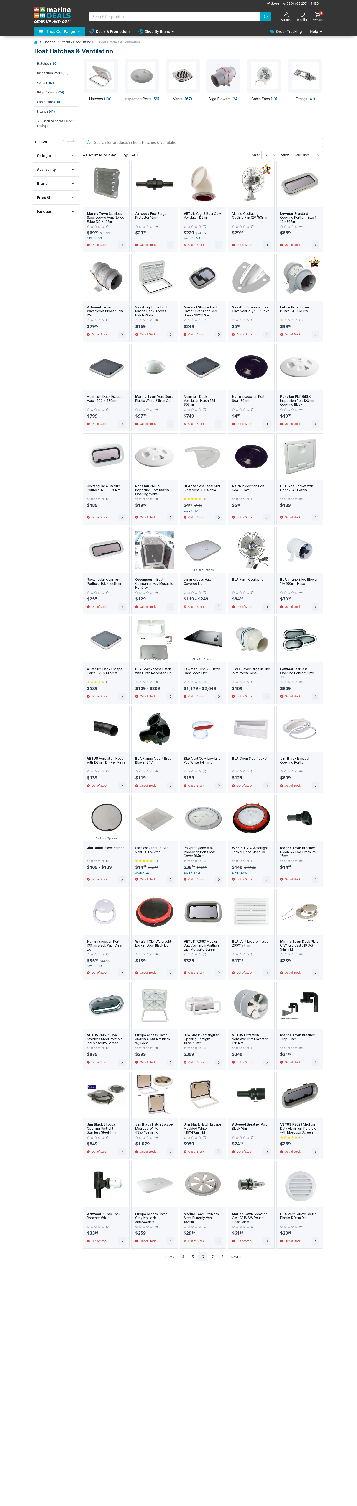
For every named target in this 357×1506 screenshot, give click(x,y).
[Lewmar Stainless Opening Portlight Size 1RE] (300, 639)
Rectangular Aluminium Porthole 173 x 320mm (103, 488)
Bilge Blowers (50, 92)
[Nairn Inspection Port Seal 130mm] (251, 367)
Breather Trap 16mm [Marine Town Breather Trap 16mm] (297, 1037)
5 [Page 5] (193, 1256)
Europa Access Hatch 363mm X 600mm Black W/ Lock (152, 1039)
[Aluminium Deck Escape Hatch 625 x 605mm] (106, 639)
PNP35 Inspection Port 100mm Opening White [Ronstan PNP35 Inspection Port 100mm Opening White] (152, 490)
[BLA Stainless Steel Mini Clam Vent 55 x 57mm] (203, 457)
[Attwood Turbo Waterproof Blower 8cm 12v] (106, 277)
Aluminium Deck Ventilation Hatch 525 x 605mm (201, 400)
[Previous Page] (168, 1256)
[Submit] (265, 16)
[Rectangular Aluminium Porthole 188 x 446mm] (106, 550)
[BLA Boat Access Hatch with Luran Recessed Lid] (155, 639)
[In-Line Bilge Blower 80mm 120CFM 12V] (300, 277)
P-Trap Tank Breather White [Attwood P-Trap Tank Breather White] (103, 1216)
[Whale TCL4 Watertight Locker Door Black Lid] (155, 912)
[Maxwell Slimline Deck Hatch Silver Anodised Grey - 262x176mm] (203, 277)
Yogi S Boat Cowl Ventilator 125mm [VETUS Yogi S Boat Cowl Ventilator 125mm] (203, 216)
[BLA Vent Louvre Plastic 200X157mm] (251, 912)
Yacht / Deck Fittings (77, 42)
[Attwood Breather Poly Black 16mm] (251, 1095)
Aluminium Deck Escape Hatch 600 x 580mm (104, 399)
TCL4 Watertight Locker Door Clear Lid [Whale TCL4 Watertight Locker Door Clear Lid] (250, 850)
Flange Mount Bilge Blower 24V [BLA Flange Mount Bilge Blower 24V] (153, 761)
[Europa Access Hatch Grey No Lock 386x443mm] (155, 1184)
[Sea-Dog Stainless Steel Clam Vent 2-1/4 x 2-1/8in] (251, 277)
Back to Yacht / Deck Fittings (55, 123)
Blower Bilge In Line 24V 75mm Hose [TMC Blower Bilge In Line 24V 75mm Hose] (251, 671)
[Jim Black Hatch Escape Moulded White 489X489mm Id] (155, 1095)
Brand (42, 183)
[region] (55, 179)
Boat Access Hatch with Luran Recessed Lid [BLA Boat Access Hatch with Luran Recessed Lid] (153, 671)
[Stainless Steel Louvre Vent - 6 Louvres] (155, 818)
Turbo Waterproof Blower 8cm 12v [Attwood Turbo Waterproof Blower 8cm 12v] (105, 311)
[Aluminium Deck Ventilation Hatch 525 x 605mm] (203, 367)
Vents (45, 82)
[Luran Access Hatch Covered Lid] (203, 550)
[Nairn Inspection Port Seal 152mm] (251, 457)
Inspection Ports (52, 73)
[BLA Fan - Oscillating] (251, 550)
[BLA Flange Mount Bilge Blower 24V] (155, 729)
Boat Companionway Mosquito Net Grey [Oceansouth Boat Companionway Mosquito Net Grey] (154, 583)
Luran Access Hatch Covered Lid (198, 581)
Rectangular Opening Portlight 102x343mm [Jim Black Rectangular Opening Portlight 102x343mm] (201, 1039)
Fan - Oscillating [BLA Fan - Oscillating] (247, 579)
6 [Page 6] (203, 1256)
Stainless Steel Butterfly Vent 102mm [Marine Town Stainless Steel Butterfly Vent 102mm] (201, 1218)
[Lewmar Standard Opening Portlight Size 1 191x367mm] (300, 184)
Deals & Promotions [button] (109, 31)
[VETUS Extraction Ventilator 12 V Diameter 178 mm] (251, 1005)
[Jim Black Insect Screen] (106, 818)
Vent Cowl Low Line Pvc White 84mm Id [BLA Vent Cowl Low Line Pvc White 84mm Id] (202, 761)
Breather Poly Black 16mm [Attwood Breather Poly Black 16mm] (250, 1126)
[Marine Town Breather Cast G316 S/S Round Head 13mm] (251, 1184)
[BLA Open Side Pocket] (251, 729)
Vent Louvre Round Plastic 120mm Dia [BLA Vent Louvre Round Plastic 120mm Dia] (298, 1216)
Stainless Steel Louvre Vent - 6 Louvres (151, 850)
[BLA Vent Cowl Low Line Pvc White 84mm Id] (203, 729)
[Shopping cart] (318, 16)
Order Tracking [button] (286, 31)
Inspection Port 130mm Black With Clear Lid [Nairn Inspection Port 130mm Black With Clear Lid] (104, 945)
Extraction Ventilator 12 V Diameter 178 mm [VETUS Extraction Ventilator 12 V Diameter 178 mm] (250, 1039)
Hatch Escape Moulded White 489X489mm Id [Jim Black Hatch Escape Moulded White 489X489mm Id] (154, 1128)
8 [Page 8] (222, 1256)
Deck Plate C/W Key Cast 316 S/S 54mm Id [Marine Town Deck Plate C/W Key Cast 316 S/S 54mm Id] (299, 945)
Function (44, 211)
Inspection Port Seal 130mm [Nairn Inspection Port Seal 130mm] (248, 399)
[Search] (203, 142)
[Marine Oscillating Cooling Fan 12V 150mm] (251, 184)
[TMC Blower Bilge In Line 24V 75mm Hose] (251, 639)
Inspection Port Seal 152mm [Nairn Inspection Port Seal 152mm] (248, 488)
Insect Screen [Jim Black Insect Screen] (106, 848)
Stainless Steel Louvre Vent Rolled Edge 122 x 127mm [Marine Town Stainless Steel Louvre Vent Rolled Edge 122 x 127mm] (105, 217)
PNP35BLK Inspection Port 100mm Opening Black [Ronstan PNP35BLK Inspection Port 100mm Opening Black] (297, 400)
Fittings (46, 111)
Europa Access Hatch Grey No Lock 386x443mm (151, 1218)
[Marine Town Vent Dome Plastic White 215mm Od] (155, 367)
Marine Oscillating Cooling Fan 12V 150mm (249, 216)
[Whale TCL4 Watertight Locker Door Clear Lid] (251, 818)
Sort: (285, 154)
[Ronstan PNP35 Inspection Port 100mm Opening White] (155, 457)
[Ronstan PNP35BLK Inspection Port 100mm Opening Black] (300, 367)
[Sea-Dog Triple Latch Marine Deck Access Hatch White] (155, 277)
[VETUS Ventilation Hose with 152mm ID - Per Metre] (106, 729)
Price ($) (44, 197)
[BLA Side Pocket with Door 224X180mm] (300, 457)
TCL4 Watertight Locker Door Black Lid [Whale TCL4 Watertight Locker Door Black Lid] (153, 943)
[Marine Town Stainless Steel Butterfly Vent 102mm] (203, 1184)
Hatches (47, 63)
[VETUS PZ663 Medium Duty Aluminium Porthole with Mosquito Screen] (203, 912)
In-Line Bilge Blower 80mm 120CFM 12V (295, 309)
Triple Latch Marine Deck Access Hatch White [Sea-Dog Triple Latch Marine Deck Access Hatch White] (151, 311)
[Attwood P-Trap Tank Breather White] (106, 1184)
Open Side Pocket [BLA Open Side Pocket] (249, 758)
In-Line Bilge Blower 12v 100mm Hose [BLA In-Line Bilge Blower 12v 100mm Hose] (299, 581)
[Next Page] (237, 1256)
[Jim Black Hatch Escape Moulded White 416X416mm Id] (203, 1095)
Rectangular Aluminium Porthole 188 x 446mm (104, 581)
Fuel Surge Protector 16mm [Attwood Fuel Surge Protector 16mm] (151, 216)
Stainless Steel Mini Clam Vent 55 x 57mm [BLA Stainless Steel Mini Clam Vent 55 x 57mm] (202, 488)
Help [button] (314, 31)
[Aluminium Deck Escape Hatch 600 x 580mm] (106, 367)
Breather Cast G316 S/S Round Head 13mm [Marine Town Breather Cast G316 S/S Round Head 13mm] (249, 1218)
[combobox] (180, 16)
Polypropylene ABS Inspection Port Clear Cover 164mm (199, 852)
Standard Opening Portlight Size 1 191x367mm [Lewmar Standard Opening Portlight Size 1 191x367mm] (298, 217)
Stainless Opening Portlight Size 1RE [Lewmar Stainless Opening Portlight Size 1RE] (297, 673)
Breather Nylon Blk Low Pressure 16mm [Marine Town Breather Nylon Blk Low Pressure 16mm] (298, 852)
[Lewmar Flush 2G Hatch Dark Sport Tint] (203, 639)
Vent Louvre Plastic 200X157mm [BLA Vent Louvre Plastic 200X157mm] (250, 943)
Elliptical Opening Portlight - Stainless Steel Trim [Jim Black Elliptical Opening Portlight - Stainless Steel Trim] (101, 1128)
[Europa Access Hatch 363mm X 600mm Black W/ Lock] (155, 1005)
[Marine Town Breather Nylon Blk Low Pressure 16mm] (300, 818)
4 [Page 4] (183, 1256)
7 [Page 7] (213, 1256)
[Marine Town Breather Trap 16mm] (300, 1005)
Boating (50, 42)
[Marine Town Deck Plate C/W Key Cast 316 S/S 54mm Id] (300, 912)
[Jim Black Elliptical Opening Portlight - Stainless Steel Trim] (106, 1095)
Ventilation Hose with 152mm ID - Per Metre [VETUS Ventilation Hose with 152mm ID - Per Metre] (106, 761)
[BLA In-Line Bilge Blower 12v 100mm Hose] (300, 550)
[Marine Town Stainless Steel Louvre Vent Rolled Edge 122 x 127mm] (106, 184)
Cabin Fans (48, 102)
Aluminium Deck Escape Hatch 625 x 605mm (104, 671)
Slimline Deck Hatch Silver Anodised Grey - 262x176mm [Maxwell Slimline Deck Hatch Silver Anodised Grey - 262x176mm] (201, 311)
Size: (256, 154)
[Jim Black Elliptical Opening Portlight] (300, 729)
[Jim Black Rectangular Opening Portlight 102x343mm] (203, 1005)
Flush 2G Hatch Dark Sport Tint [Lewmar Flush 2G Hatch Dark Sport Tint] (202, 671)
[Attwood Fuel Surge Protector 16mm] (155, 184)
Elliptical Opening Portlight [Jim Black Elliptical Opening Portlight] (294, 761)
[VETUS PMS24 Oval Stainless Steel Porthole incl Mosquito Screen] (106, 1005)
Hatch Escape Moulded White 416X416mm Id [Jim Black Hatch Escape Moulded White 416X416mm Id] (202, 1128)
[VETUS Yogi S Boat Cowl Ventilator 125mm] (203, 184)
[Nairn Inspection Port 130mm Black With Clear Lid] (106, 912)
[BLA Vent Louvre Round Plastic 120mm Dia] (300, 1184)
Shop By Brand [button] (154, 31)
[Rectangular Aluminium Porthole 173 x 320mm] (106, 457)
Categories (47, 155)
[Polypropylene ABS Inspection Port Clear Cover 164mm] (203, 818)
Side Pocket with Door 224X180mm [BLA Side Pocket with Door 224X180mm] (296, 488)
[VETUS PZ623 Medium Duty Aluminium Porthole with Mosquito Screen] (300, 1095)
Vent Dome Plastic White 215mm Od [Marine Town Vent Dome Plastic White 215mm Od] (154, 399)
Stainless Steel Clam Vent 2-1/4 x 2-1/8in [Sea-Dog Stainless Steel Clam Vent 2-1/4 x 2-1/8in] (250, 309)
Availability (46, 169)
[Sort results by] (307, 155)
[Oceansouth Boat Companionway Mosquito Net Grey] (155, 550)
